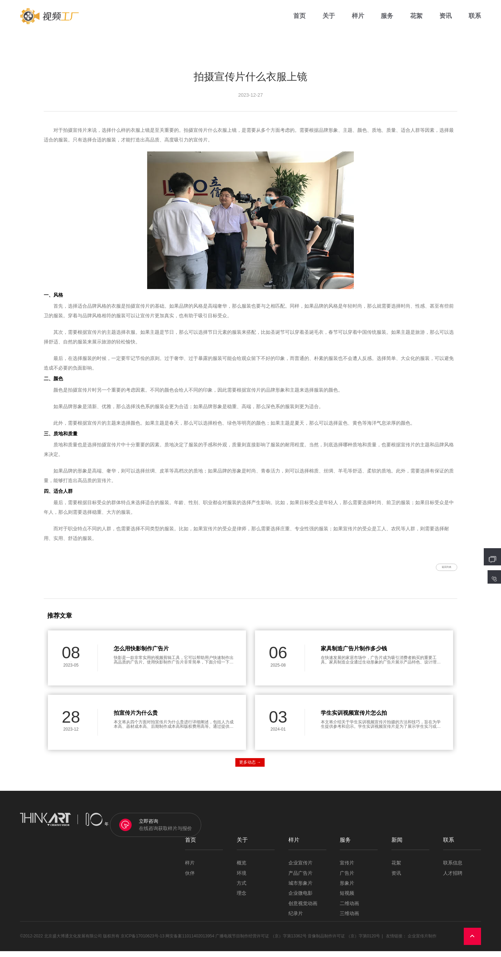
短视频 (347, 899)
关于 (329, 20)
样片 (358, 20)
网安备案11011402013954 (189, 941)
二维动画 (349, 909)
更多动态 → (250, 767)
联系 (475, 20)
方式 (241, 889)
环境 (241, 878)
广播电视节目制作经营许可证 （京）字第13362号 (261, 941)
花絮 (416, 20)
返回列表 (437, 570)
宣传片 (347, 868)
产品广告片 (300, 878)
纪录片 (295, 919)
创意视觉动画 (302, 909)
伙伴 (190, 878)
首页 (299, 20)
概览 (241, 868)
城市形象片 (300, 889)
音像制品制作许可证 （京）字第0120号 (344, 941)
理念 (241, 899)
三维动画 (349, 919)
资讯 (445, 20)
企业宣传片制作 (422, 941)
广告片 (347, 878)
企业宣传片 (300, 868)
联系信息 (452, 868)
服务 (387, 20)
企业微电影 (300, 899)
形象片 (347, 889)
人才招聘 (452, 878)
